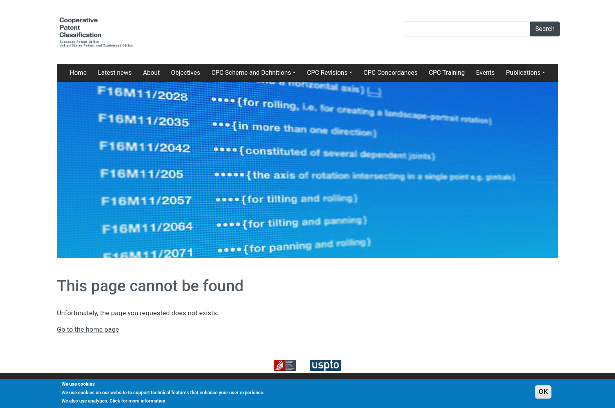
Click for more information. (138, 403)
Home (78, 72)
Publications (523, 72)
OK (543, 393)
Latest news (115, 72)
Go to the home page (88, 329)
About (151, 72)
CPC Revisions (327, 72)
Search (545, 28)
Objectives (185, 72)
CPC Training (447, 72)
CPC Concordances (391, 72)
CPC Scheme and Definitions (251, 72)
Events (485, 72)
